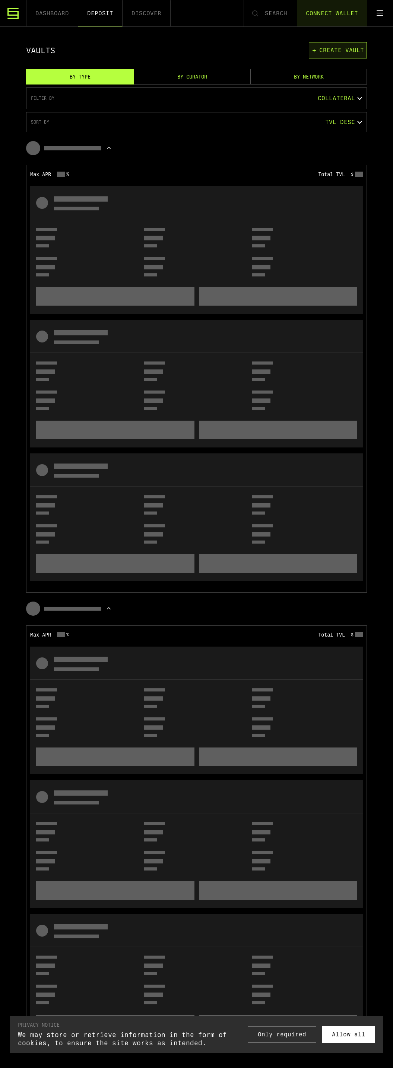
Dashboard (52, 13)
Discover (146, 13)
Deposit (100, 13)
